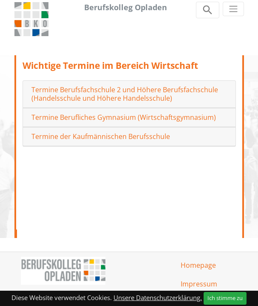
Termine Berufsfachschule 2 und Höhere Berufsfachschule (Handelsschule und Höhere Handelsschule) (124, 94)
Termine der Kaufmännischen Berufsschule (100, 137)
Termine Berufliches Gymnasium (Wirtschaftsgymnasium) (123, 117)
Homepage (198, 265)
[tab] (129, 94)
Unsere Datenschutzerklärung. (157, 297)
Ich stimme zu (225, 298)
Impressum (199, 284)
